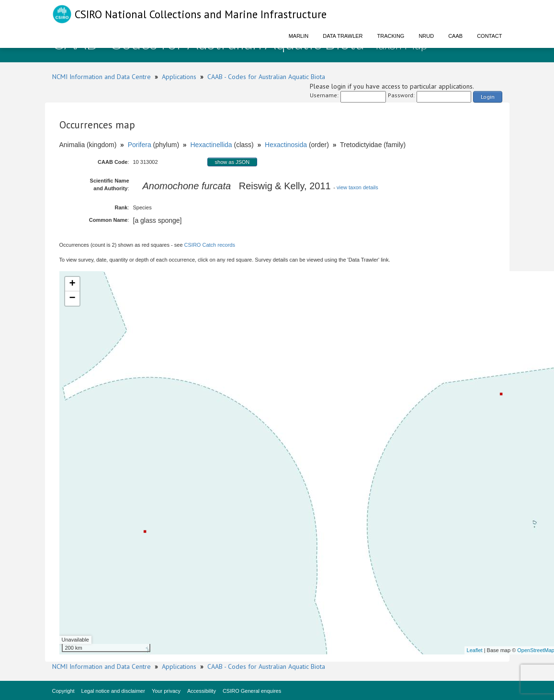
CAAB (455, 36)
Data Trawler (342, 36)
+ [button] (72, 284)
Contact (489, 36)
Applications (179, 76)
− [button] (72, 298)
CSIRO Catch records (209, 245)
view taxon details (357, 187)
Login (488, 96)
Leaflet (475, 650)
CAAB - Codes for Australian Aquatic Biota (266, 76)
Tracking (391, 36)
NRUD (426, 36)
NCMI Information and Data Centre (101, 76)
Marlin (299, 36)
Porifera (139, 145)
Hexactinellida (211, 145)
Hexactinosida (286, 145)
